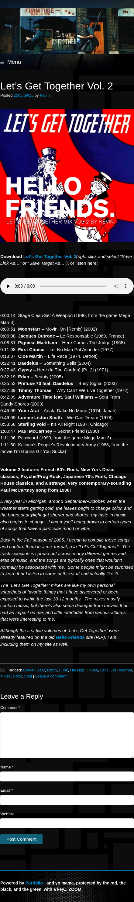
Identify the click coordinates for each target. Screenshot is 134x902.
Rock (17, 676)
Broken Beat (34, 670)
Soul (28, 676)
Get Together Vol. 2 (49, 256)
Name (6, 767)
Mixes (5, 676)
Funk (63, 670)
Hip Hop (77, 670)
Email (6, 790)
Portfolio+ (35, 883)
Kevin (45, 95)
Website (7, 814)
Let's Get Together (116, 670)
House (92, 670)
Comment (10, 707)
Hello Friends (70, 637)
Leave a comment (51, 676)
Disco (52, 670)
